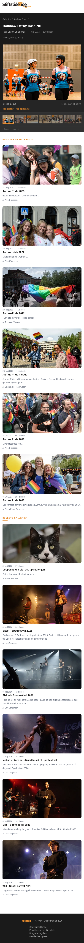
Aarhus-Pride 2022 (14, 313)
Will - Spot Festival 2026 (17, 886)
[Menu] (79, 5)
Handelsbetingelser (38, 936)
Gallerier (7, 19)
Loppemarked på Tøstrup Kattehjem (24, 569)
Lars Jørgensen (11, 643)
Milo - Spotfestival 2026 (16, 824)
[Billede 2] (20, 119)
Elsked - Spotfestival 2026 (18, 695)
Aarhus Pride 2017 (13, 439)
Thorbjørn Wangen (13, 322)
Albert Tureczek (11, 200)
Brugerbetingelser (38, 933)
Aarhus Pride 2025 (13, 191)
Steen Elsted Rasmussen (15, 387)
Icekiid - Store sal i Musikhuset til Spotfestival (30, 760)
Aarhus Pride (20, 19)
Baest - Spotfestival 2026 (17, 630)
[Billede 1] (8, 119)
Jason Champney (16, 32)
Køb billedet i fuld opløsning (16, 109)
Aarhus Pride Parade (15, 374)
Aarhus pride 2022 (13, 252)
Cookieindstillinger (38, 927)
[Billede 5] (57, 119)
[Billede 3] (32, 119)
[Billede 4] (45, 119)
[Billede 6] (69, 119)
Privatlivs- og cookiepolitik (41, 930)
